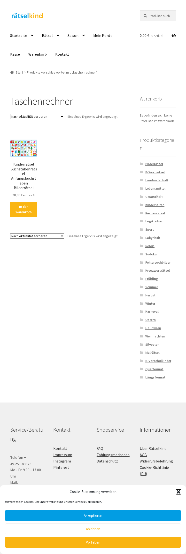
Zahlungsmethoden (113, 454)
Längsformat (155, 377)
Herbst (150, 295)
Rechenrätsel (155, 213)
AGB (143, 454)
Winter (150, 303)
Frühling (151, 279)
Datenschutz (107, 461)
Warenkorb (37, 54)
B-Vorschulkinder (158, 361)
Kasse (15, 54)
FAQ (100, 448)
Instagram (62, 461)
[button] (178, 491)
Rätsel (47, 35)
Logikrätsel (154, 221)
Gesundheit (154, 196)
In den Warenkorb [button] (24, 209)
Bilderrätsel (154, 164)
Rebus (150, 246)
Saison (73, 35)
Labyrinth (152, 237)
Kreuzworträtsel (157, 270)
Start (19, 72)
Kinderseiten (154, 205)
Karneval (152, 311)
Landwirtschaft (156, 180)
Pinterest (61, 467)
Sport (149, 229)
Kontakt (62, 54)
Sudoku (151, 254)
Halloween (153, 328)
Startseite (18, 35)
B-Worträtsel (155, 172)
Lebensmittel (155, 188)
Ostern (150, 320)
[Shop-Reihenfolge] (37, 116)
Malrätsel (152, 352)
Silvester (152, 344)
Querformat (154, 369)
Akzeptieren (93, 515)
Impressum (62, 454)
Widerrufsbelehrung (156, 461)
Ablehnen (93, 529)
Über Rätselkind (153, 448)
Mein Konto (103, 35)
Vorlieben (93, 542)
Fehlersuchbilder (157, 262)
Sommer (151, 287)
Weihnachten (155, 336)
